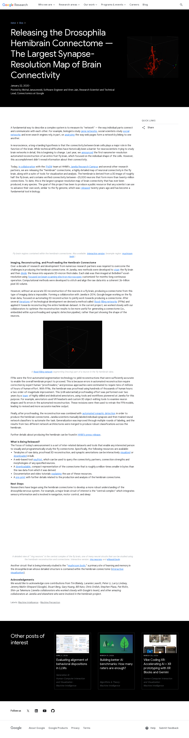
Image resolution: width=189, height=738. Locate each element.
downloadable (23, 466)
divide (24, 273)
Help (150, 728)
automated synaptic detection (98, 413)
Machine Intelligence (28, 602)
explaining (56, 473)
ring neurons (96, 559)
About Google (37, 728)
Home (13, 23)
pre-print (20, 477)
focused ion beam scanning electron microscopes (55, 276)
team (25, 395)
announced (87, 152)
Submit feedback (168, 728)
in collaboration (27, 166)
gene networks (89, 131)
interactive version (96, 253)
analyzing (70, 134)
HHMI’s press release (89, 434)
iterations (24, 301)
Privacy (75, 728)
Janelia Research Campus (84, 166)
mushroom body (76, 565)
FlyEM (49, 166)
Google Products (58, 728)
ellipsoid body (113, 559)
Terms (86, 728)
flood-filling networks (105, 301)
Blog (21, 23)
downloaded (20, 456)
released (85, 188)
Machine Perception (50, 602)
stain (116, 269)
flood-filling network (43, 371)
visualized (125, 452)
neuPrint (37, 459)
